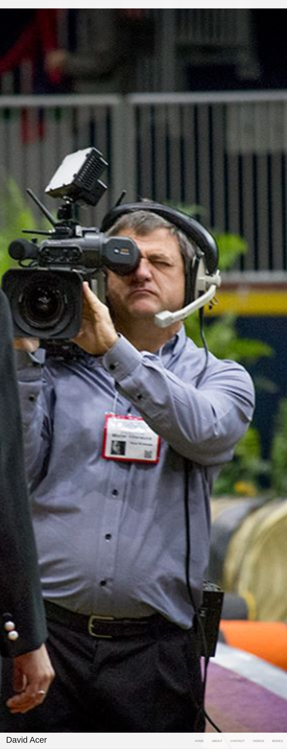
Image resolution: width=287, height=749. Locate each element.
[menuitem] (199, 741)
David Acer (26, 740)
